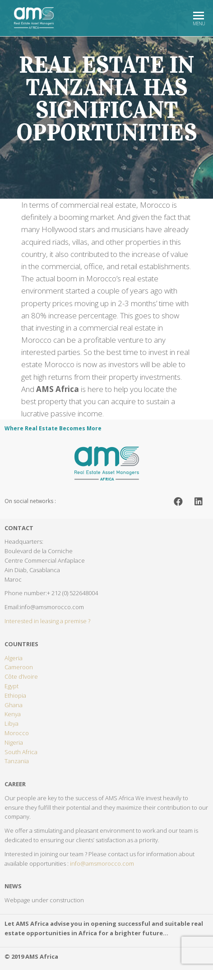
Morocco (17, 733)
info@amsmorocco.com (102, 863)
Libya (12, 723)
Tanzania (17, 761)
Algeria (14, 658)
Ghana (14, 705)
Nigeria (14, 742)
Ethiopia (15, 695)
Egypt (12, 686)
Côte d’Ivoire (21, 676)
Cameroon (19, 667)
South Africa (21, 752)
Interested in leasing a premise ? (47, 621)
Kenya (13, 714)
